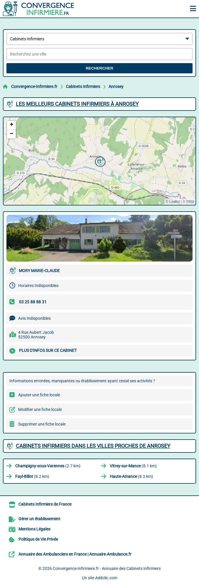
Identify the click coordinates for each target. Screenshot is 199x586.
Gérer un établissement (39, 518)
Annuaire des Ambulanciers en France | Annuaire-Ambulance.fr (74, 554)
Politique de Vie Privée (38, 539)
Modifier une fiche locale (40, 409)
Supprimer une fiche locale (42, 424)
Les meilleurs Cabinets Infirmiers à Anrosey (77, 104)
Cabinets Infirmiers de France (44, 504)
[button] (99, 161)
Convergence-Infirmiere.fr (34, 86)
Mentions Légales (34, 529)
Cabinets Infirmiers (83, 86)
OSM (190, 202)
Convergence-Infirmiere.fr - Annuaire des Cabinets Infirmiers (107, 568)
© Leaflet (173, 202)
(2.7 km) (47, 466)
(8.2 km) (32, 476)
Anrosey (116, 86)
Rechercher (99, 68)
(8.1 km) (133, 466)
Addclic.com (106, 577)
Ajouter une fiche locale (39, 395)
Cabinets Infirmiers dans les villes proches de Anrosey (93, 446)
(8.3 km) (131, 476)
